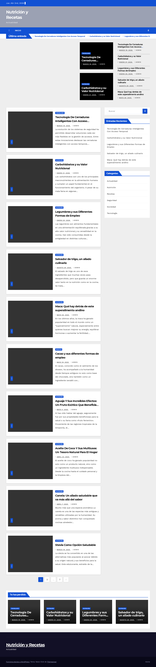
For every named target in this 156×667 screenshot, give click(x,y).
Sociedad (111, 207)
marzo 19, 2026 (90, 64)
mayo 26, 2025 (125, 98)
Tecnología (86, 53)
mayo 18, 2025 (63, 362)
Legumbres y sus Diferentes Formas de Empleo (131, 69)
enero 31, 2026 (90, 95)
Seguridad (112, 200)
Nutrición (85, 84)
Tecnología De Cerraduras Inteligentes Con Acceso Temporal (130, 47)
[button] (148, 30)
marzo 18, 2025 (64, 550)
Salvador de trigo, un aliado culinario (125, 153)
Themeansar (52, 662)
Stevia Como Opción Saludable (75, 545)
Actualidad (112, 181)
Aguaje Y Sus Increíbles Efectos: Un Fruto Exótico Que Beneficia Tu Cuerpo (76, 404)
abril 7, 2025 (63, 504)
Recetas (58, 349)
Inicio (18, 30)
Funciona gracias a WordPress (18, 662)
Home (147, 662)
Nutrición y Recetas (25, 644)
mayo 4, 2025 (63, 409)
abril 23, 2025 (63, 457)
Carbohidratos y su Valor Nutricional (94, 89)
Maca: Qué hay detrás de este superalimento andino (131, 93)
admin (102, 64)
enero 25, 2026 (126, 74)
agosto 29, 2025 (126, 86)
